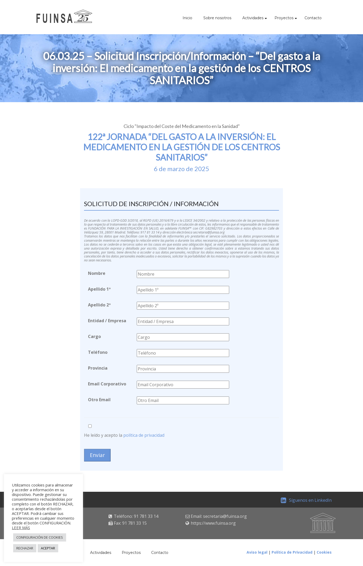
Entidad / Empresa (107, 321)
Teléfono (97, 352)
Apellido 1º (99, 289)
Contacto (313, 18)
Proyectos (283, 18)
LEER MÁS (21, 527)
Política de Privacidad (292, 552)
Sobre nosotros (217, 18)
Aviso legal (257, 552)
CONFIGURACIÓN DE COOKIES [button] (39, 537)
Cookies (324, 552)
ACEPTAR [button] (48, 548)
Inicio (187, 18)
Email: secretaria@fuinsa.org (219, 516)
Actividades (252, 18)
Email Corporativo (107, 384)
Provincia (97, 368)
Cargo (94, 336)
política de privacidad (143, 435)
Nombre (96, 273)
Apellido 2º (99, 305)
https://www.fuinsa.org (213, 523)
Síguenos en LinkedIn (306, 500)
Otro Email (99, 400)
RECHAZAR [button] (24, 548)
